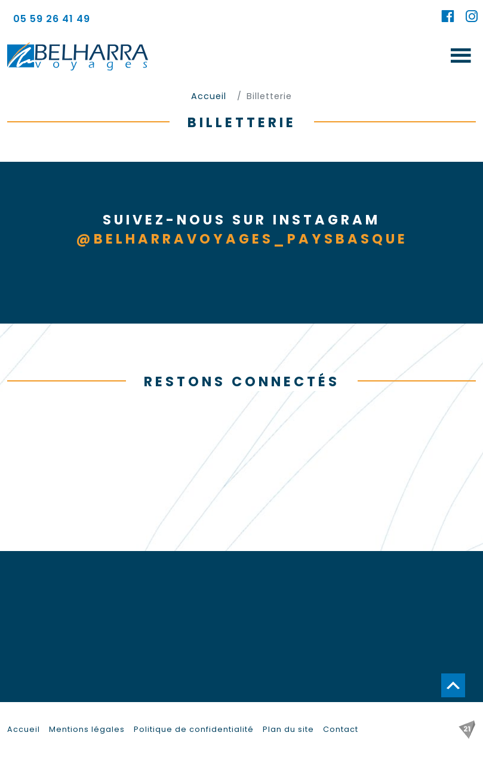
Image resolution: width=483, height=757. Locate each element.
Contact (340, 729)
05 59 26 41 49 (51, 19)
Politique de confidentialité (194, 729)
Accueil (23, 729)
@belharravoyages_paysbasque (242, 238)
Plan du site (288, 729)
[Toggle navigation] (461, 56)
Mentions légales (87, 729)
